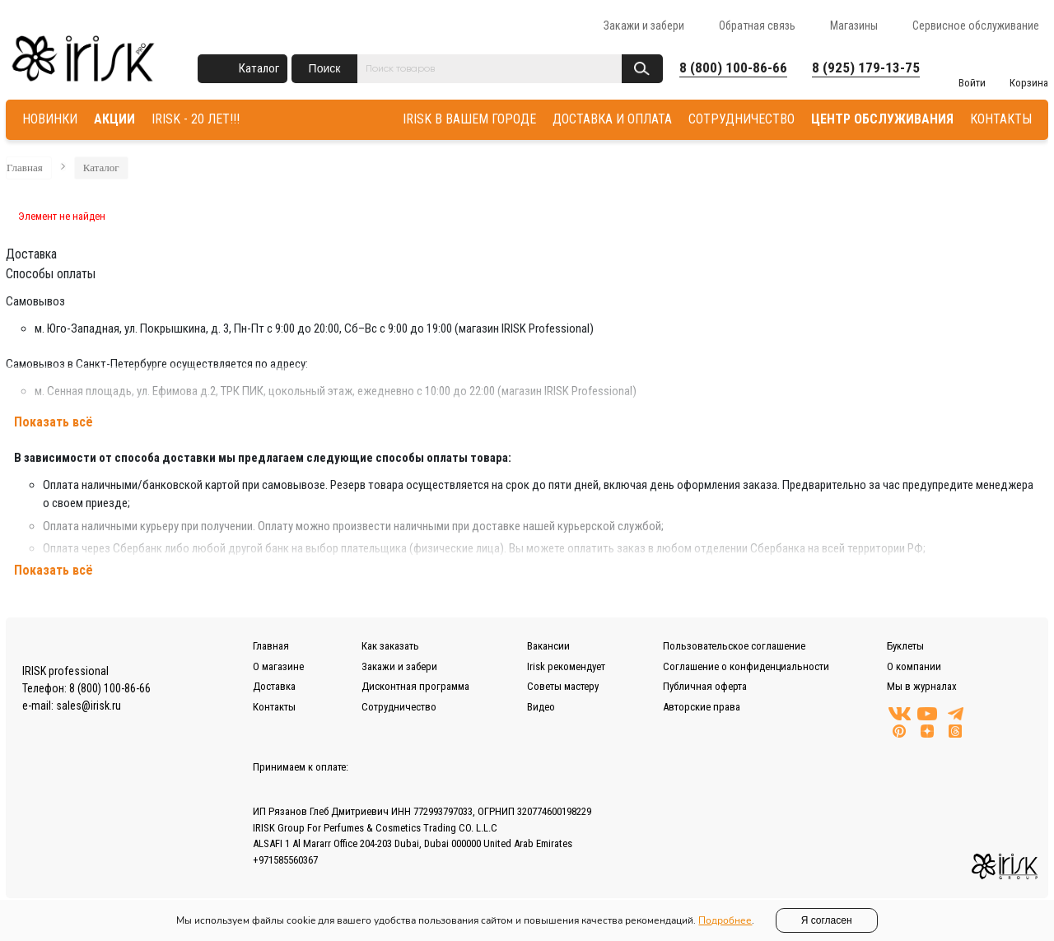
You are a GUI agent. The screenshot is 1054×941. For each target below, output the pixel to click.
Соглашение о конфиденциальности (746, 666)
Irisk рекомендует (566, 666)
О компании (914, 666)
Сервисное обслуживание (975, 25)
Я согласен (826, 920)
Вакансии (548, 646)
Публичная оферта (705, 686)
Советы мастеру (563, 686)
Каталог (259, 68)
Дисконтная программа (415, 686)
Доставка (274, 686)
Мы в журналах (922, 686)
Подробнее (725, 920)
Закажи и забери (644, 25)
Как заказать (390, 646)
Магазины (854, 25)
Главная (25, 167)
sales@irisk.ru (88, 705)
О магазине (278, 666)
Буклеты (905, 646)
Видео (541, 707)
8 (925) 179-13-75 (866, 67)
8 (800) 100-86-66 (733, 67)
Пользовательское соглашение (734, 646)
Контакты (274, 707)
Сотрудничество (398, 707)
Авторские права (701, 707)
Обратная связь (757, 25)
